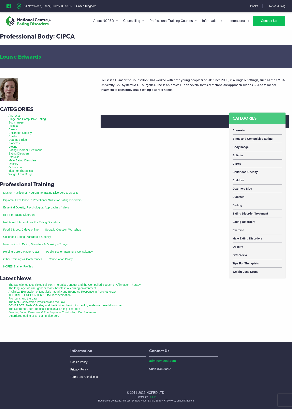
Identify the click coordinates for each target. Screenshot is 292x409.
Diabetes (238, 197)
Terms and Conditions (84, 376)
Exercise (238, 230)
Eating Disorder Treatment (250, 213)
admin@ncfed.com (162, 361)
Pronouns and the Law (23, 298)
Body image (241, 147)
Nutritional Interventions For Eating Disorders (31, 222)
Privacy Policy (79, 369)
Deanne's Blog (242, 188)
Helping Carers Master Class (21, 251)
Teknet (152, 397)
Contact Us (269, 21)
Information (212, 21)
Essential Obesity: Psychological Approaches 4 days (36, 207)
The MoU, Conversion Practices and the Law (37, 302)
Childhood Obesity (245, 172)
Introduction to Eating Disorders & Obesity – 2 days (35, 244)
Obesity (238, 246)
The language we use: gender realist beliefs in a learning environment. (53, 288)
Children (238, 180)
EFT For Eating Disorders (19, 214)
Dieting (237, 205)
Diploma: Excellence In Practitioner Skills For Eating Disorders (42, 200)
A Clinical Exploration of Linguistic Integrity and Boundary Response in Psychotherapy (62, 291)
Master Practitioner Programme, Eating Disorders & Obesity (40, 192)
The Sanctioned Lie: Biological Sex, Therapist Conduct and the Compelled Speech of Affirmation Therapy (75, 284)
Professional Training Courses (173, 21)
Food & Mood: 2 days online (21, 229)
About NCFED (105, 21)
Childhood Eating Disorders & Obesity (27, 236)
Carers (237, 163)
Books (254, 6)
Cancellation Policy (61, 259)
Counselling (134, 21)
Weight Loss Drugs (245, 271)
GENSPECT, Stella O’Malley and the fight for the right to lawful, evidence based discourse (65, 305)
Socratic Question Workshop (63, 229)
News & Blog (277, 6)
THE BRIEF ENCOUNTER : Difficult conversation (40, 295)
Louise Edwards (20, 56)
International (239, 21)
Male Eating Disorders (247, 238)
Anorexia (239, 130)
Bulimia (238, 155)
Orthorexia (240, 255)
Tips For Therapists (246, 263)
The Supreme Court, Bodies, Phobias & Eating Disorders (44, 308)
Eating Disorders (244, 221)
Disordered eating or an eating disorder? (34, 315)
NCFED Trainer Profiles (18, 266)
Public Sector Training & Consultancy (69, 251)
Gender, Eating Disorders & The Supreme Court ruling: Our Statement (53, 312)
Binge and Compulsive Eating (253, 138)
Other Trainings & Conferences (22, 259)
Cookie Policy (79, 362)
